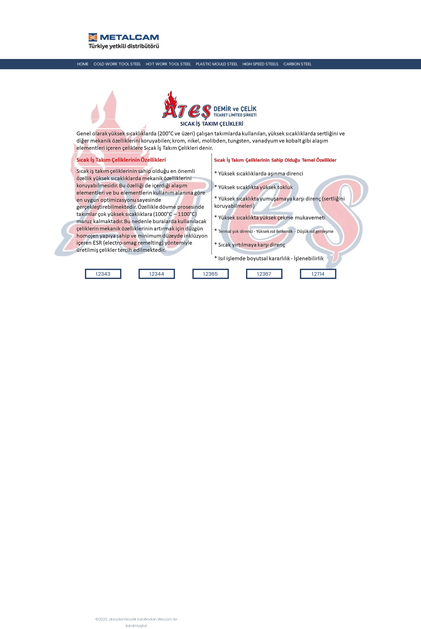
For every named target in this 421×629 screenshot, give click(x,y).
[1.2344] (157, 274)
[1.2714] (318, 274)
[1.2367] (264, 274)
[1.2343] (103, 274)
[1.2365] (210, 274)
